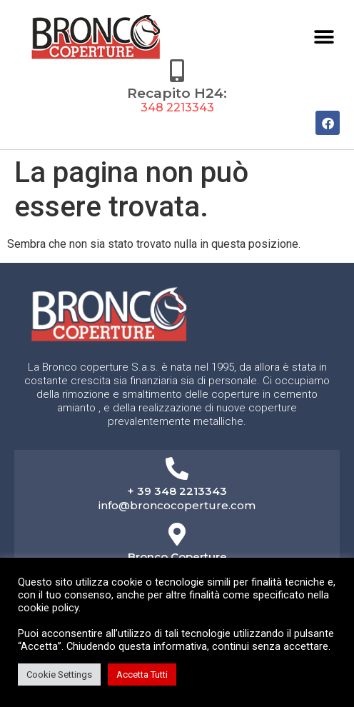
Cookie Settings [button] (59, 674)
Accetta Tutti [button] (142, 674)
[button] (324, 37)
